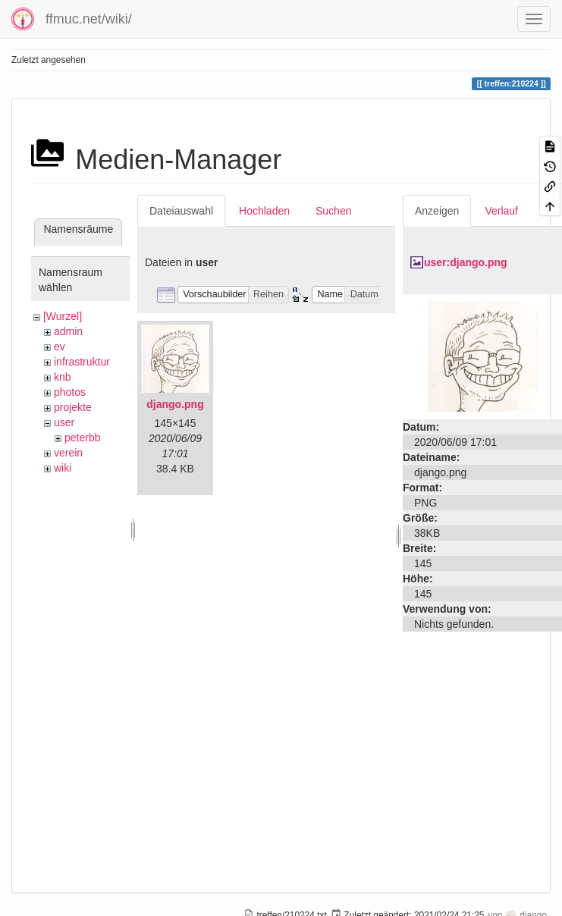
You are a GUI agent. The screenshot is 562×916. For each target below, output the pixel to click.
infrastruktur (82, 362)
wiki (62, 468)
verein (68, 453)
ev (59, 346)
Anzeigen (437, 211)
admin (68, 331)
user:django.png (465, 262)
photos (70, 392)
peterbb (82, 437)
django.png (174, 404)
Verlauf (501, 211)
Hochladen (264, 211)
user (64, 422)
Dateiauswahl (181, 211)
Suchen (333, 211)
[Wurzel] (62, 316)
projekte (73, 407)
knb (62, 377)
